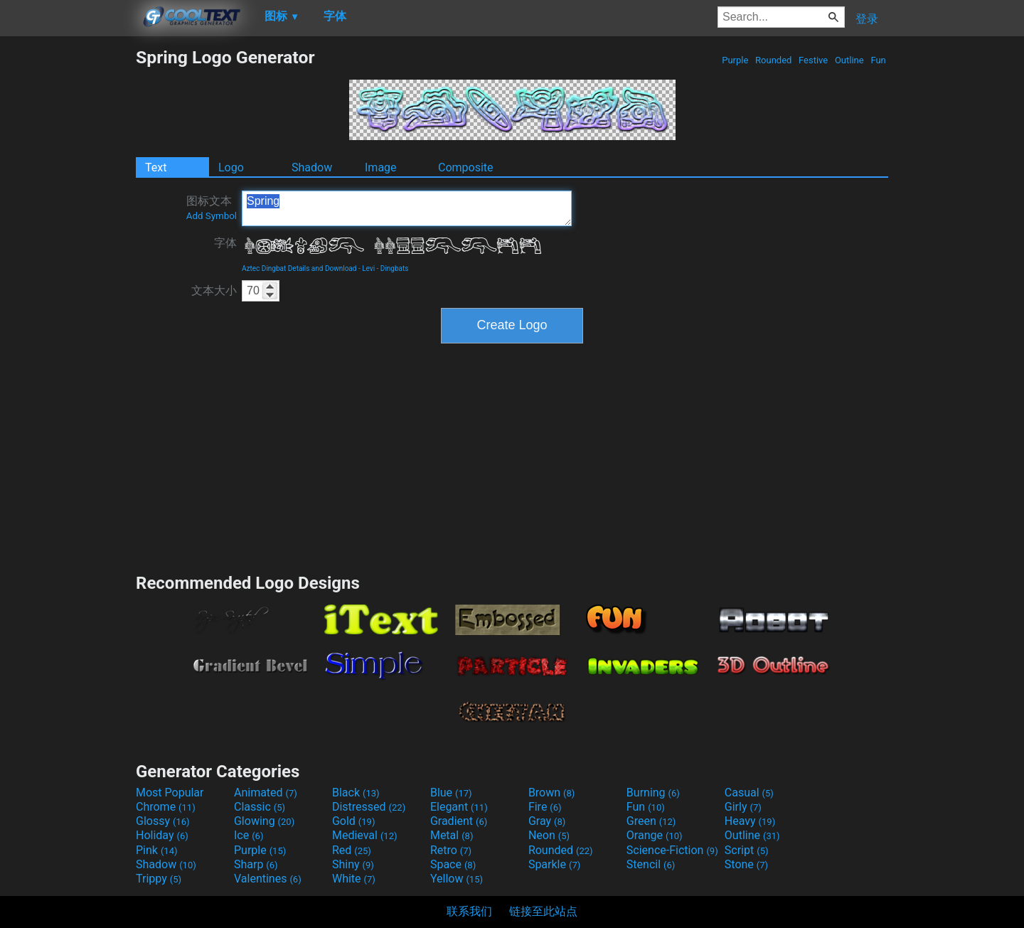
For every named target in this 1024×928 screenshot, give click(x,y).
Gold (353, 821)
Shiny (353, 864)
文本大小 (214, 290)
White (353, 878)
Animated (265, 792)
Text (155, 167)
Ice (248, 835)
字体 (225, 243)
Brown (551, 792)
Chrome (166, 807)
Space (453, 864)
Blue (451, 792)
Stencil (650, 864)
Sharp (256, 864)
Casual (749, 792)
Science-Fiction (672, 850)
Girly (743, 807)
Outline (849, 60)
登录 (866, 19)
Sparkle (554, 864)
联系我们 (469, 911)
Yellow (456, 878)
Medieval (365, 835)
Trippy (158, 878)
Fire (545, 807)
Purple (735, 60)
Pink (157, 850)
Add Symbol (211, 215)
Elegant (459, 807)
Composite (466, 167)
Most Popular (170, 792)
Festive (813, 60)
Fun (878, 60)
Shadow (312, 167)
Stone (746, 864)
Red (351, 850)
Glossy (163, 821)
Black (356, 792)
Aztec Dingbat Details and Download (299, 268)
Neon (549, 835)
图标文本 (211, 207)
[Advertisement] (67, 260)
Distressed (368, 807)
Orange (654, 835)
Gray (546, 821)
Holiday (162, 835)
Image (381, 167)
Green (651, 821)
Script (747, 850)
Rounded (773, 60)
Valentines (268, 878)
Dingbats (394, 268)
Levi (368, 268)
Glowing (264, 821)
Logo (231, 167)
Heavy (750, 821)
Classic (259, 807)
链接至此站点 (543, 911)
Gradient (458, 821)
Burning (653, 792)
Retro (450, 850)
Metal (452, 835)
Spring (407, 208)
